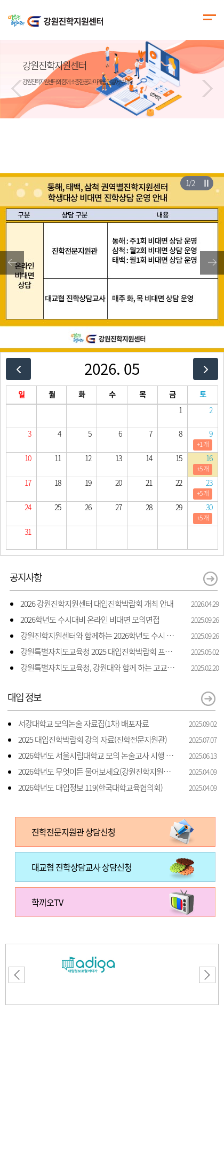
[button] (16, 88)
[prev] (18, 369)
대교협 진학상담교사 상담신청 (81, 867)
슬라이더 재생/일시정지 (206, 183)
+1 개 (203, 444)
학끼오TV (47, 902)
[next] (205, 369)
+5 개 (203, 468)
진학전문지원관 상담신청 (73, 831)
